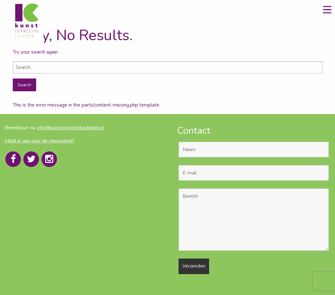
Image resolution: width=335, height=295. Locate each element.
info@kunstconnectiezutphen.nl (70, 127)
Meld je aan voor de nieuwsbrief (39, 140)
